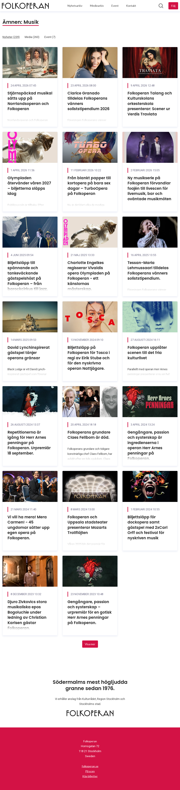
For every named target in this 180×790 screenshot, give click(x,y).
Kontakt (131, 5)
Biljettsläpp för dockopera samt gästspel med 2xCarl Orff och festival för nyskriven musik (148, 527)
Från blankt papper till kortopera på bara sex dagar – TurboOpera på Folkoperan (89, 185)
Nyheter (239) (11, 37)
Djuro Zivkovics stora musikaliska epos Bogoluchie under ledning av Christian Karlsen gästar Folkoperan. (27, 615)
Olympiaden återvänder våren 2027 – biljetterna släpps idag (29, 185)
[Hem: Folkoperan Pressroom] (25, 6)
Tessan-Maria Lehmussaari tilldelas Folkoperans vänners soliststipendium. (148, 270)
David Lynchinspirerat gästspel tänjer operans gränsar (29, 353)
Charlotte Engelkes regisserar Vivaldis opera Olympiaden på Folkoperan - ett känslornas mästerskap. (89, 276)
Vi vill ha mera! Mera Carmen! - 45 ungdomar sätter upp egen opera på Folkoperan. (29, 527)
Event (115, 5)
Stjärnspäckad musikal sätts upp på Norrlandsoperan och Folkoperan (30, 101)
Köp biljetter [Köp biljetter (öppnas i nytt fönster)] (90, 776)
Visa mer (90, 644)
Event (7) (49, 37)
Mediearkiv (97, 5)
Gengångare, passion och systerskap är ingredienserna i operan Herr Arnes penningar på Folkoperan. (148, 445)
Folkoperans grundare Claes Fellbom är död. (89, 435)
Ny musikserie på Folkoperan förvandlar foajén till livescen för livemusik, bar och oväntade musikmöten (149, 188)
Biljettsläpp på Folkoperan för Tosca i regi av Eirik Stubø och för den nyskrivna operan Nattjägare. (89, 358)
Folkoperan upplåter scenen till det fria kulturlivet (147, 353)
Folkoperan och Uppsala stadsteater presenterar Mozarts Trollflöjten (88, 524)
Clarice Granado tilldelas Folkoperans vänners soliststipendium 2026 (89, 101)
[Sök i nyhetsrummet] (160, 5)
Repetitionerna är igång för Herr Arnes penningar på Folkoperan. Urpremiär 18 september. (29, 443)
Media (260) (32, 37)
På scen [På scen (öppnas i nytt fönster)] (90, 771)
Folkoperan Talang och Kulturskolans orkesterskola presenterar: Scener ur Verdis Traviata (150, 104)
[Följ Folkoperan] (173, 5)
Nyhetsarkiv (74, 5)
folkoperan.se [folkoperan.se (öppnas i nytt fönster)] (90, 766)
